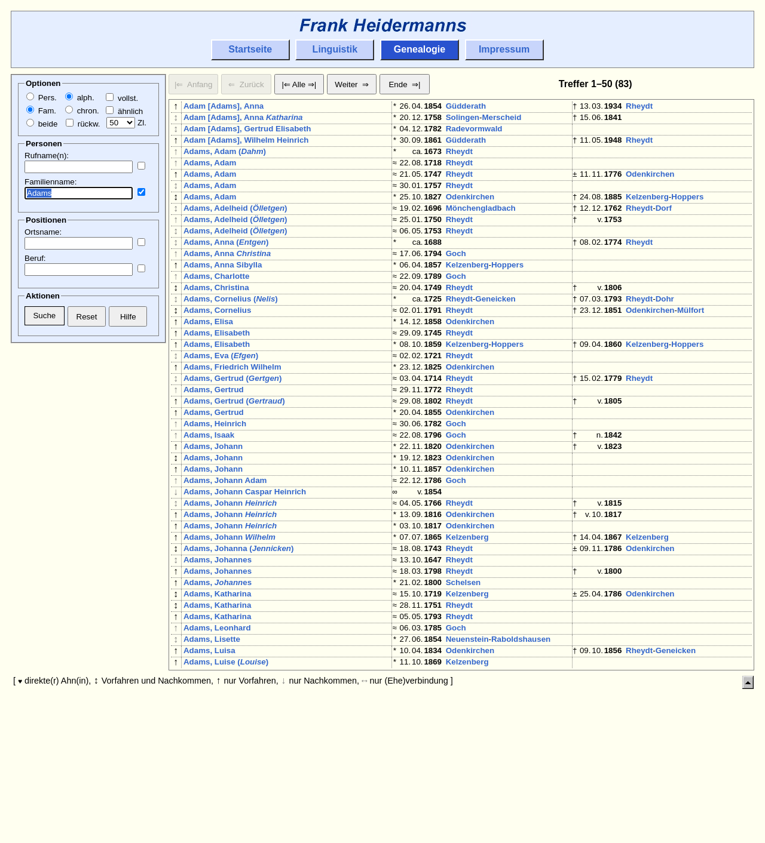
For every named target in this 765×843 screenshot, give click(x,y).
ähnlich (124, 111)
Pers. (41, 97)
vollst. (122, 98)
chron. (82, 110)
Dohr (665, 339)
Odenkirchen (650, 188)
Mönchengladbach (481, 229)
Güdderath (466, 105)
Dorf (664, 229)
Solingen (462, 119)
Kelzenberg (647, 215)
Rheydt (639, 105)
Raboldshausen (520, 751)
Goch (456, 284)
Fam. (41, 110)
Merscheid (501, 119)
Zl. (126, 122)
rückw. (83, 123)
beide (41, 123)
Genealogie (419, 49)
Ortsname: (43, 231)
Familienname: (50, 181)
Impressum (504, 49)
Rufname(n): (47, 155)
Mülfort (690, 353)
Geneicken (495, 339)
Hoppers (687, 215)
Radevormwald (474, 133)
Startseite (250, 49)
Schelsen (463, 682)
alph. (79, 97)
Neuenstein (467, 751)
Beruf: (35, 258)
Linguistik (335, 49)
